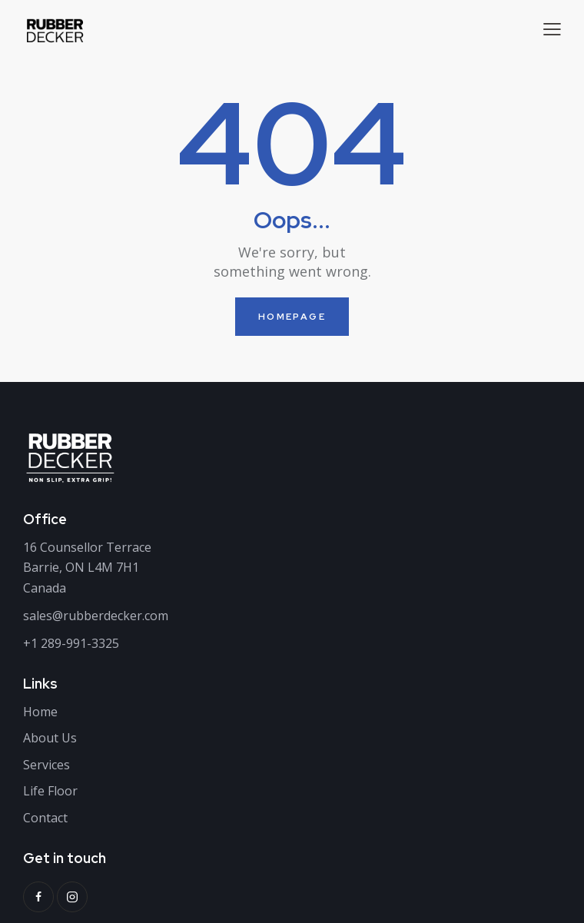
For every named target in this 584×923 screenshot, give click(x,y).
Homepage (292, 316)
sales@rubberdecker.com (95, 615)
